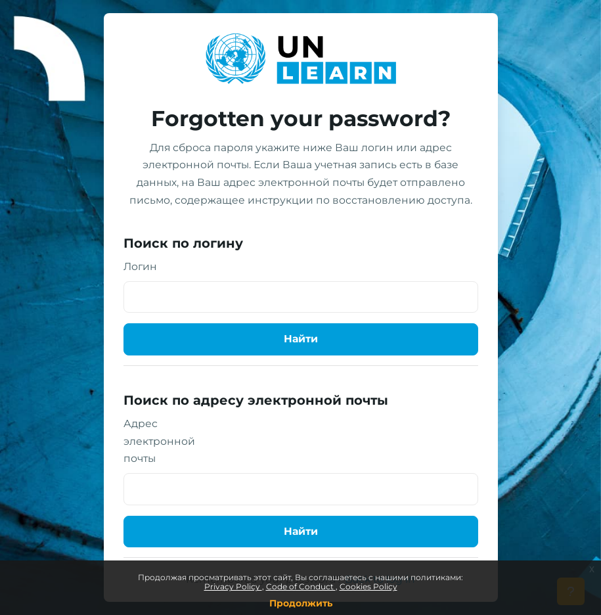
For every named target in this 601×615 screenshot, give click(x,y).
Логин (140, 266)
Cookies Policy (368, 586)
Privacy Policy (233, 586)
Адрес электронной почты (159, 441)
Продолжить (300, 603)
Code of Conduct (301, 586)
